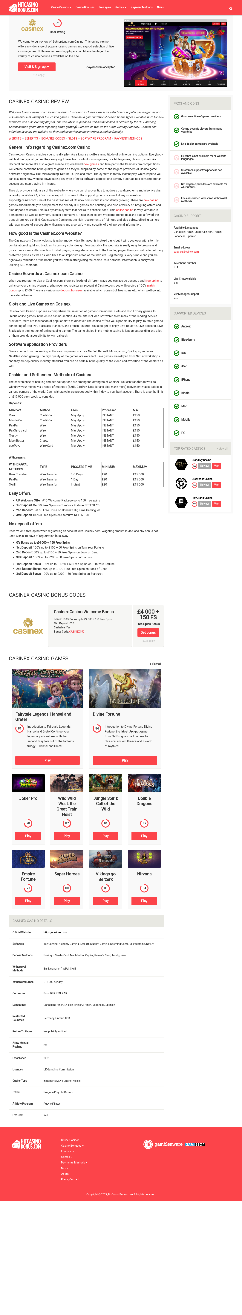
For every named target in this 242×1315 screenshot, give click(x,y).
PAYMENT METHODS (128, 138)
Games (120, 7)
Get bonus (148, 632)
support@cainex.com (186, 251)
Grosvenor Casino (202, 479)
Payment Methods (142, 7)
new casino (151, 200)
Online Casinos (61, 7)
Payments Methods (74, 1162)
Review (204, 465)
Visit (216, 465)
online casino (124, 210)
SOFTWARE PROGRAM (96, 138)
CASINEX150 (76, 631)
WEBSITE (15, 138)
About (66, 1173)
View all (155, 664)
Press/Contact (70, 1179)
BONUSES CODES (53, 138)
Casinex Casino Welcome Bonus (84, 612)
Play (48, 760)
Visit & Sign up (36, 67)
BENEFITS (31, 138)
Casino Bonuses (85, 7)
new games (91, 164)
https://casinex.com (55, 932)
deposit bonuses (71, 290)
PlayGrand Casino (202, 498)
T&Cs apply (38, 75)
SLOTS (72, 138)
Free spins (105, 7)
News (160, 7)
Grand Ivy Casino (201, 460)
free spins (152, 280)
